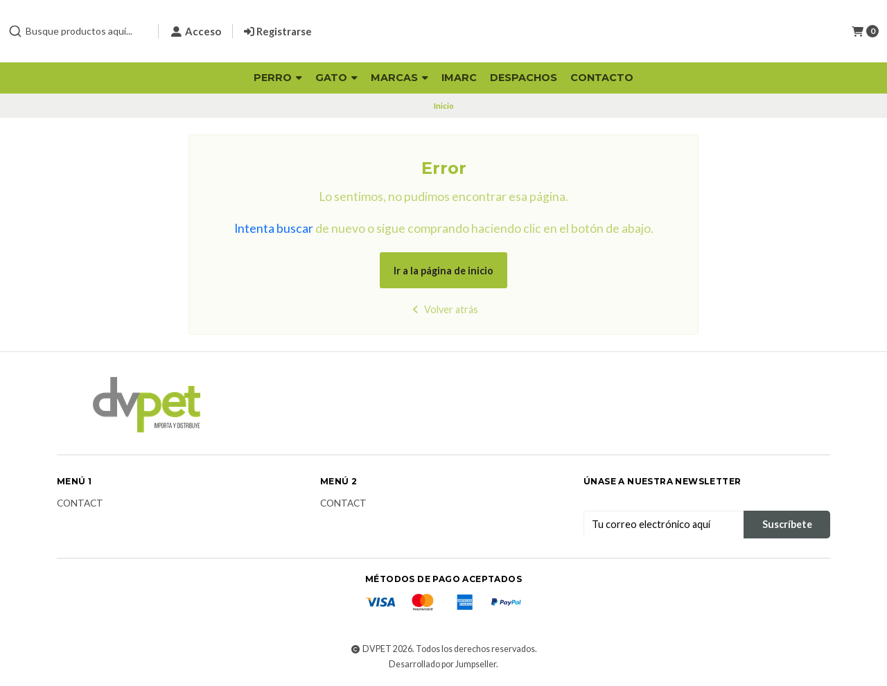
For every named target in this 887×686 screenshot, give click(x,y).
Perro (278, 77)
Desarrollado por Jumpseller (442, 664)
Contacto (601, 77)
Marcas (399, 77)
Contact (80, 504)
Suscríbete (787, 524)
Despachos (523, 77)
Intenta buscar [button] (273, 228)
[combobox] (77, 31)
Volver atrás (444, 309)
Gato (336, 77)
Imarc (459, 77)
